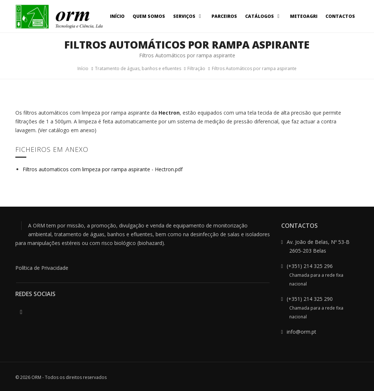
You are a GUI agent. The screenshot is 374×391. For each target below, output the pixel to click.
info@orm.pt (301, 331)
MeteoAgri (303, 16)
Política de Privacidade (41, 267)
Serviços (188, 16)
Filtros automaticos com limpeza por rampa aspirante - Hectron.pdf (103, 169)
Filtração (196, 68)
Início (117, 16)
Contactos (340, 16)
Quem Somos (149, 16)
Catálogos (263, 16)
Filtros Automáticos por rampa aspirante (254, 68)
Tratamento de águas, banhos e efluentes (138, 68)
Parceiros (224, 16)
